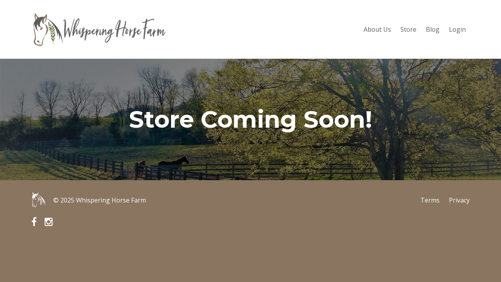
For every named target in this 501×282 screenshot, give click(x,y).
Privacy (459, 200)
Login (457, 29)
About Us (377, 29)
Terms (430, 200)
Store (408, 29)
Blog (433, 29)
